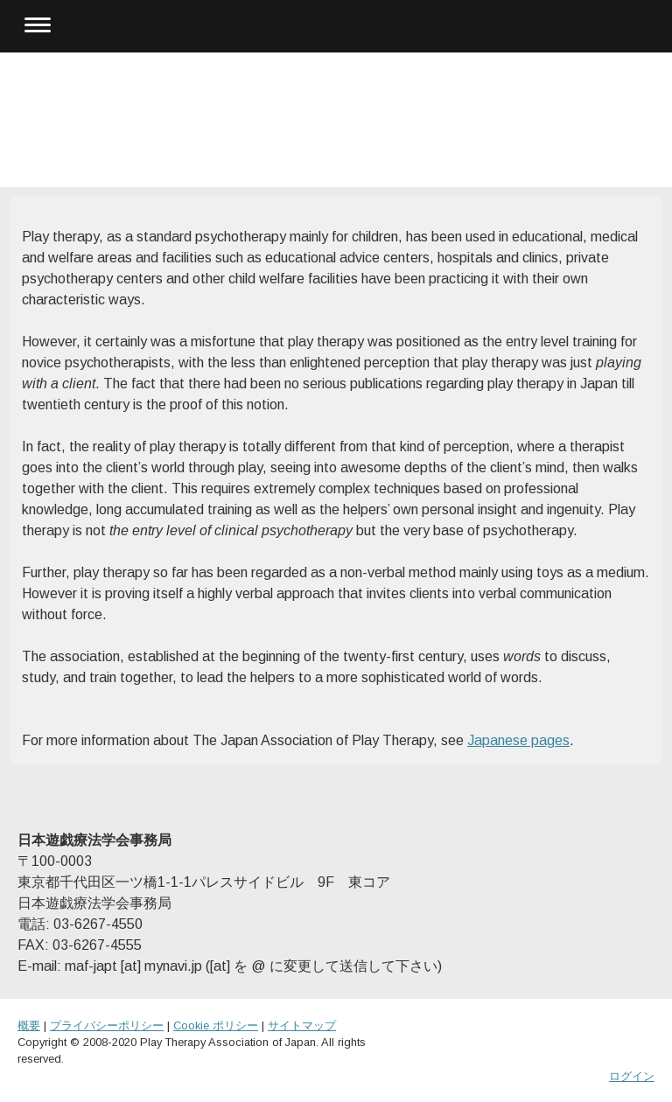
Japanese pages (518, 740)
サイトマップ (302, 1025)
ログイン (631, 1076)
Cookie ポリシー (215, 1025)
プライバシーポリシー (107, 1025)
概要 (29, 1025)
